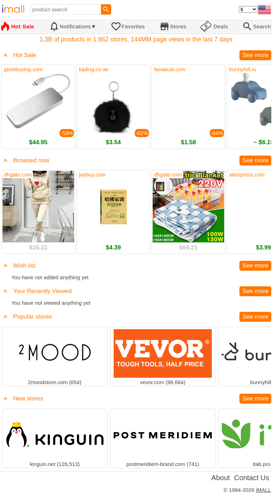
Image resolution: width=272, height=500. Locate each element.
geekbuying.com (23, 69)
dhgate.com (18, 175)
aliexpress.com (247, 175)
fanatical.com (169, 69)
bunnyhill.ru (242, 69)
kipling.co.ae (93, 69)
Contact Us (251, 478)
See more (255, 55)
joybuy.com (92, 175)
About (220, 478)
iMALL (263, 490)
